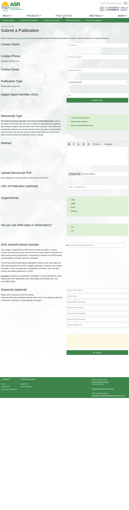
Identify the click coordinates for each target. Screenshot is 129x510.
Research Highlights (94, 20)
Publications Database (29, 20)
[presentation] (69, 144)
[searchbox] (98, 245)
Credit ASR (24, 384)
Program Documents (52, 20)
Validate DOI (97, 100)
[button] (69, 144)
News (121, 15)
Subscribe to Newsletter (9, 389)
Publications (64, 15)
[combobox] (97, 245)
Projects (33, 15)
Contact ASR (5, 386)
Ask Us (3, 384)
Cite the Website (25, 386)
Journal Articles (8, 20)
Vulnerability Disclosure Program (103, 389)
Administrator (21, 38)
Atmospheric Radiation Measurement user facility (108, 395)
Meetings (95, 15)
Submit (97, 353)
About (6, 15)
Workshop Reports (73, 20)
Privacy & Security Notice (100, 382)
